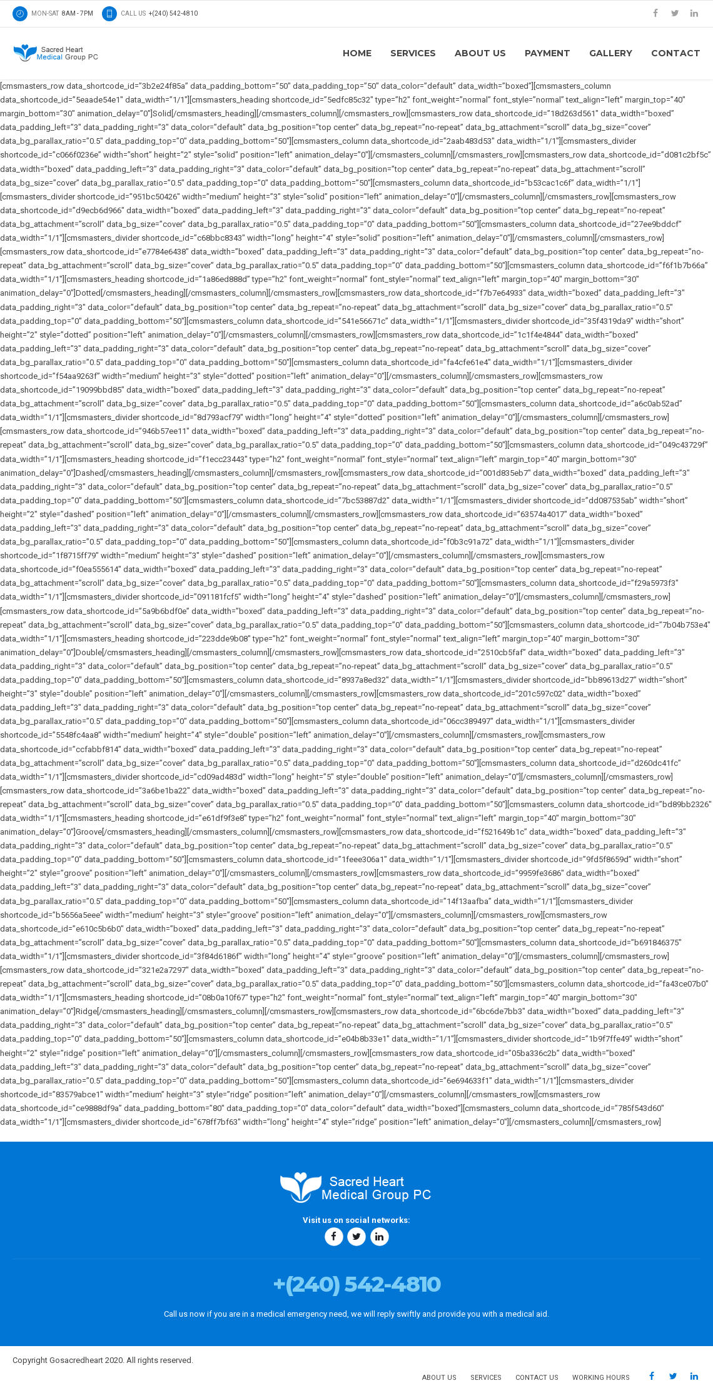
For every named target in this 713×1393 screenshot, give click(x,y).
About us (480, 53)
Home (357, 53)
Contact (675, 53)
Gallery (610, 53)
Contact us (537, 1378)
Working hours (601, 1378)
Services (413, 53)
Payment (547, 53)
